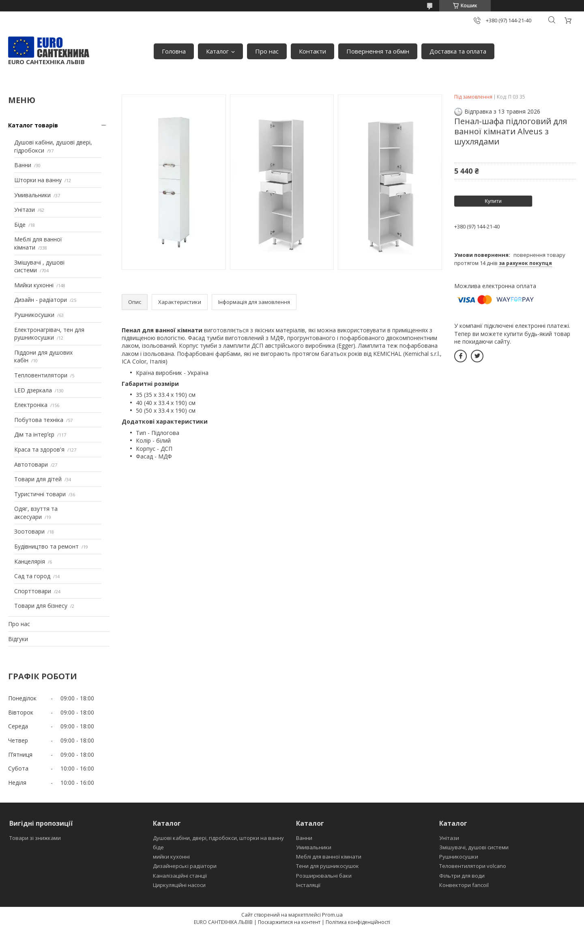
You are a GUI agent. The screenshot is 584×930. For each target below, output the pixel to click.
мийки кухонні (171, 856)
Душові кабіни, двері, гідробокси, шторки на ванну (218, 838)
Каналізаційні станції (180, 875)
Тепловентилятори (40, 375)
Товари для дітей (38, 479)
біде (158, 847)
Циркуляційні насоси (179, 885)
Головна (174, 51)
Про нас (267, 51)
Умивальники (32, 195)
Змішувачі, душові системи (474, 847)
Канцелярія (29, 561)
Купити (493, 201)
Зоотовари (29, 531)
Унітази (24, 209)
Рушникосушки (34, 315)
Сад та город (32, 576)
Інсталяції (308, 885)
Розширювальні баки (324, 875)
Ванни (22, 165)
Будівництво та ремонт (46, 546)
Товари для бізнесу (40, 605)
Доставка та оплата (457, 51)
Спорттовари (32, 591)
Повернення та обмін (377, 51)
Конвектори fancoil (464, 885)
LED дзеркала (33, 390)
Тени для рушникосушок (327, 866)
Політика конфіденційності (358, 922)
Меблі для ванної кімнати (328, 856)
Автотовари (31, 464)
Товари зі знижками (35, 838)
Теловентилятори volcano (472, 866)
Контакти (312, 51)
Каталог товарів (33, 125)
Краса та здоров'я (39, 449)
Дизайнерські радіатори (185, 866)
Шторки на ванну (38, 180)
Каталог (217, 51)
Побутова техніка (38, 420)
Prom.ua (332, 914)
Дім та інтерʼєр (34, 434)
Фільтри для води (462, 875)
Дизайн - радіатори (40, 300)
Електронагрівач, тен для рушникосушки (49, 334)
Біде (20, 224)
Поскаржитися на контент (289, 922)
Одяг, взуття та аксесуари (36, 513)
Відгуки (18, 639)
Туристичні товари (40, 494)
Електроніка (30, 405)
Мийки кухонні (34, 285)
